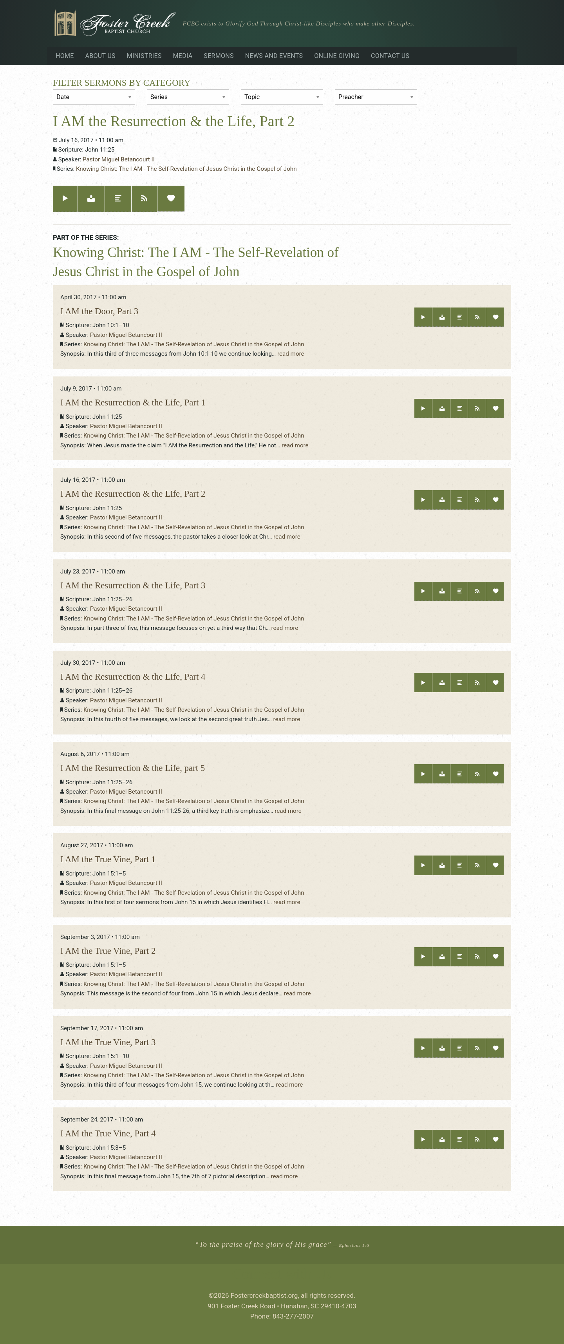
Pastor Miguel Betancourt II (119, 159)
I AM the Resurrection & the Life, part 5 (132, 768)
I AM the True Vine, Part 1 (107, 859)
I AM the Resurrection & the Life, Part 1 (132, 402)
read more (290, 353)
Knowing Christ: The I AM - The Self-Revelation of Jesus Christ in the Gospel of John (186, 168)
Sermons (219, 56)
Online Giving (337, 56)
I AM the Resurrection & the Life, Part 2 (132, 494)
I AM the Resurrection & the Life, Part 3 (132, 585)
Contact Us (390, 56)
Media (183, 56)
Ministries (144, 56)
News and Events (274, 56)
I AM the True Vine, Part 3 (107, 1042)
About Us (100, 56)
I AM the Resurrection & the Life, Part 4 (132, 677)
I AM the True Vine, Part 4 (107, 1133)
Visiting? (486, 24)
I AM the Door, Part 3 (99, 311)
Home (65, 56)
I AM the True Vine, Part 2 (107, 951)
